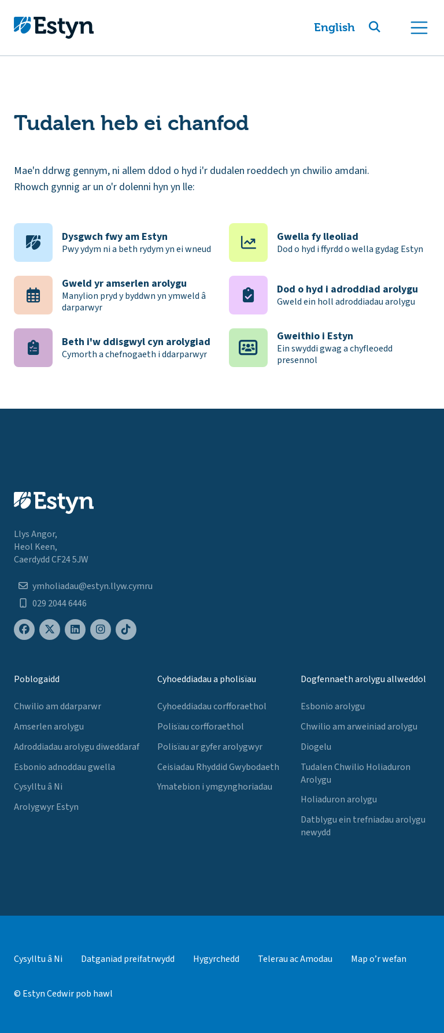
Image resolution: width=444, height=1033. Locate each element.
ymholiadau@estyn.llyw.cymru (92, 586)
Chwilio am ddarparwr (57, 706)
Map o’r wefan (378, 959)
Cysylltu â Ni (38, 786)
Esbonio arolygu (333, 706)
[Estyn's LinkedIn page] (75, 630)
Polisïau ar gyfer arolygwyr (209, 746)
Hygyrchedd (216, 959)
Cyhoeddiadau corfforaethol (212, 706)
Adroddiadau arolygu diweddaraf (76, 746)
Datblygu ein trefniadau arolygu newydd (363, 826)
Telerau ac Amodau (295, 959)
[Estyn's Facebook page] (24, 630)
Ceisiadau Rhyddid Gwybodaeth (218, 767)
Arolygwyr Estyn (46, 807)
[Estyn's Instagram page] (100, 630)
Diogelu (316, 746)
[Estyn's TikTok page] (126, 630)
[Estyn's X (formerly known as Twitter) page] (50, 630)
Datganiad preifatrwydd (128, 959)
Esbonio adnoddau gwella (64, 767)
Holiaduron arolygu (339, 799)
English (334, 27)
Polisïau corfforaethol (200, 726)
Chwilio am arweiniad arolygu (359, 726)
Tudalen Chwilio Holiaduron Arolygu (355, 773)
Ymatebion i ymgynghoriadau (214, 786)
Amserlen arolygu (49, 726)
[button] (388, 27)
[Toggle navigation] (419, 27)
